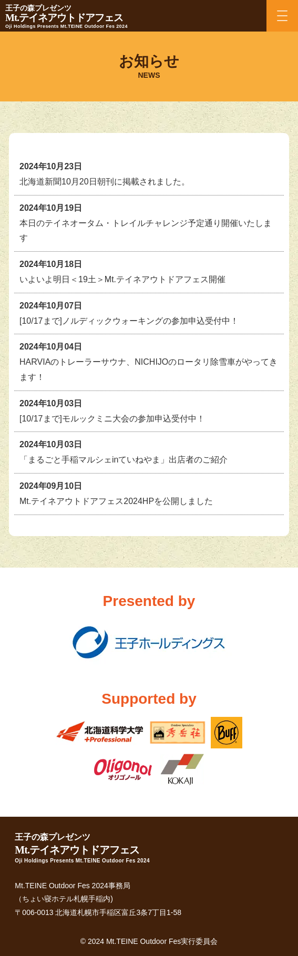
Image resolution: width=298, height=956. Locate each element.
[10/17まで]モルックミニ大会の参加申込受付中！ (112, 418)
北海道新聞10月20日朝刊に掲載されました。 (104, 181)
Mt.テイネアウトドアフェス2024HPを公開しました (116, 501)
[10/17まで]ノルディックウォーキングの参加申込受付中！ (129, 320)
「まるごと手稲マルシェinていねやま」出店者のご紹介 (123, 459)
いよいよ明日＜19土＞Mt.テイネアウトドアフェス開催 (122, 279)
